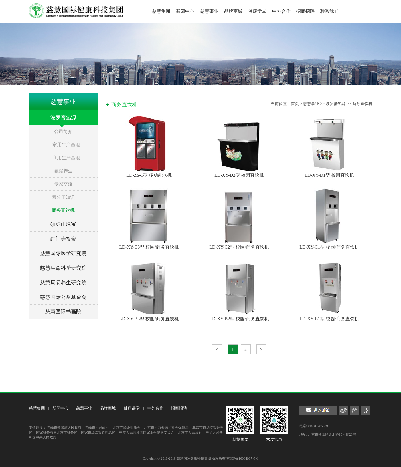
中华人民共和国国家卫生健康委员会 (146, 432)
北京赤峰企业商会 (126, 428)
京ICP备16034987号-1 (242, 458)
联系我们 (329, 11)
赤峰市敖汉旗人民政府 (64, 428)
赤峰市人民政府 (97, 428)
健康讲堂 (132, 408)
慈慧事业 (209, 11)
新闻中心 (185, 11)
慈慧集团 (161, 11)
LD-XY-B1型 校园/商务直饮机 (329, 318)
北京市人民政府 (190, 432)
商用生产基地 (66, 157)
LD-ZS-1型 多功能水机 (149, 175)
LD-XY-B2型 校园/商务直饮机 (239, 318)
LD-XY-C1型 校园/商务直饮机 (329, 247)
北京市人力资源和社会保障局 (166, 428)
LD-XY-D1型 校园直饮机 (329, 175)
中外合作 (281, 11)
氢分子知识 (63, 197)
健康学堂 (257, 11)
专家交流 (63, 184)
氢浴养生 (63, 170)
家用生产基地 (66, 144)
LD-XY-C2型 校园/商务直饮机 (239, 247)
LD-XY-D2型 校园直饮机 (239, 175)
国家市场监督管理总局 (98, 432)
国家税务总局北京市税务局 (56, 432)
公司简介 (63, 131)
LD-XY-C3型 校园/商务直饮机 (149, 247)
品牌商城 (233, 11)
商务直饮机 (63, 210)
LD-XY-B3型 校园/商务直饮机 (149, 318)
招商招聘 (305, 11)
